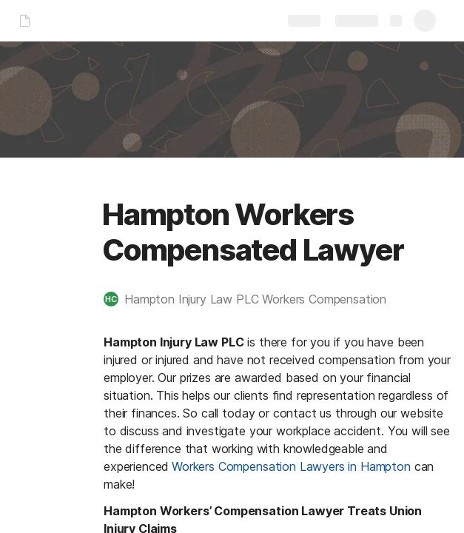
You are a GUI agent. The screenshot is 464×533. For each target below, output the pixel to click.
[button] (252, 299)
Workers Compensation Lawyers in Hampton (291, 466)
